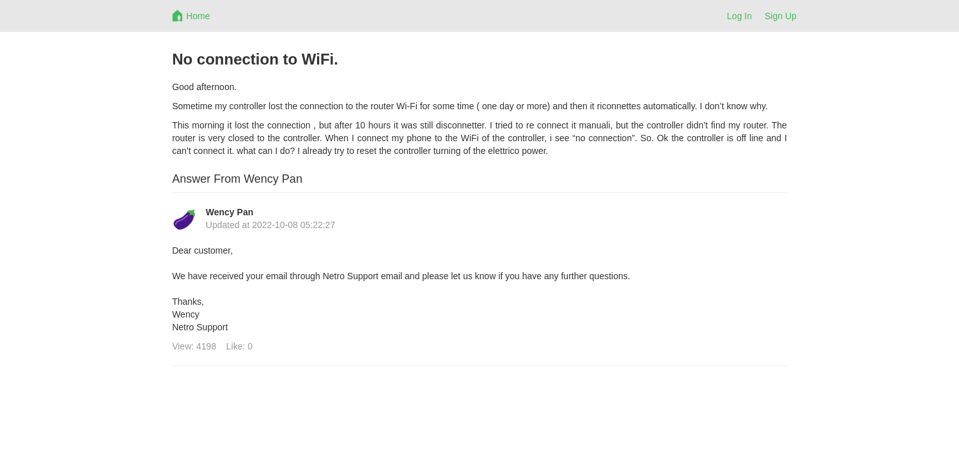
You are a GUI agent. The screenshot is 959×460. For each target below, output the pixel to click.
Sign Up (781, 16)
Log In (739, 16)
